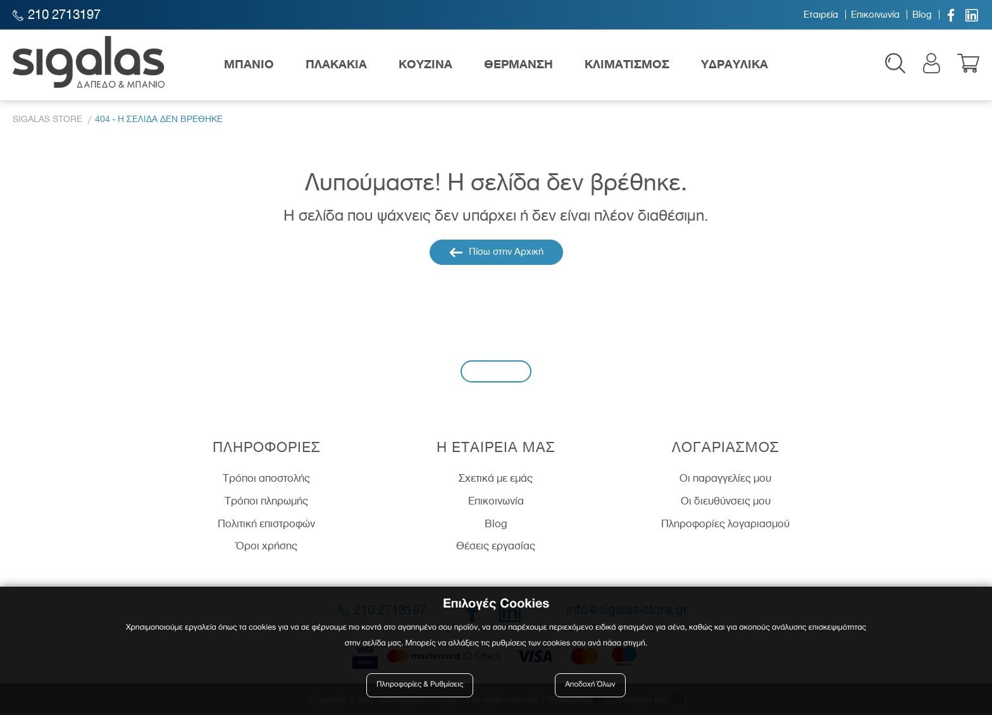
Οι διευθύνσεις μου (726, 500)
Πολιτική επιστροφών (266, 523)
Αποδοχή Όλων (590, 684)
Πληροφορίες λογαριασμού (725, 523)
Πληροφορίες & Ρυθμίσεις (419, 684)
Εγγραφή (496, 371)
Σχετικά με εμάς (496, 478)
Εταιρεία (820, 14)
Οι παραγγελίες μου (725, 478)
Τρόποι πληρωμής (266, 500)
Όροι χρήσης (266, 545)
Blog (922, 14)
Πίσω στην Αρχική (496, 252)
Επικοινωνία (875, 14)
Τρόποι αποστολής (266, 478)
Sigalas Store (47, 119)
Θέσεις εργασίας (495, 545)
